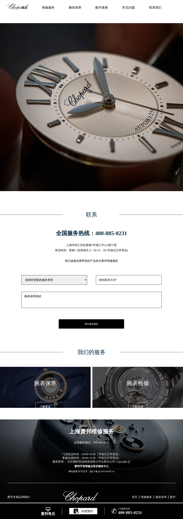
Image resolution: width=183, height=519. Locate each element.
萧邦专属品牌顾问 (18, 497)
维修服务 (48, 7)
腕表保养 (75, 7)
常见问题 (128, 7)
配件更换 (101, 7)
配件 (173, 497)
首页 (134, 497)
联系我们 (155, 7)
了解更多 (45, 406)
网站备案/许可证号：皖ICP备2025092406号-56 (91, 471)
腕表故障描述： (91, 300)
